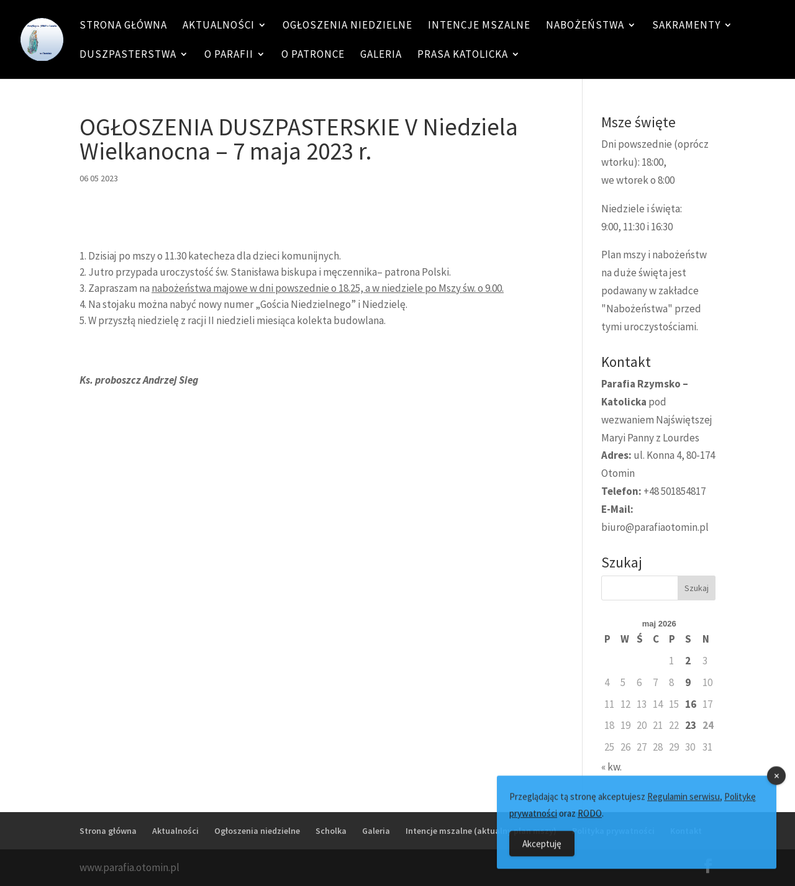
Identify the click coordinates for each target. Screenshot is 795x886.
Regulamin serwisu (683, 806)
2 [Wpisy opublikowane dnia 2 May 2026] (688, 660)
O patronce (313, 55)
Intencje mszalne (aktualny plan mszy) (481, 830)
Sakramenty (686, 26)
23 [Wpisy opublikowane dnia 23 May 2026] (690, 725)
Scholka (331, 830)
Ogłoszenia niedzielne (347, 26)
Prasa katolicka (462, 55)
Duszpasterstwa (128, 55)
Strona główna (123, 26)
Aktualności (219, 26)
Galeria (381, 55)
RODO (590, 823)
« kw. (611, 767)
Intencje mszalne (479, 26)
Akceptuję (541, 853)
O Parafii (228, 55)
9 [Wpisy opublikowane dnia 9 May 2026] (688, 682)
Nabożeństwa (585, 26)
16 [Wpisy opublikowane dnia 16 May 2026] (690, 704)
